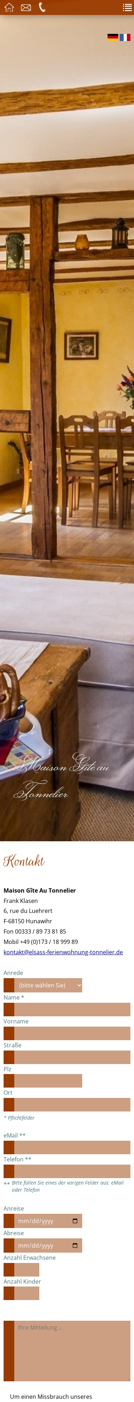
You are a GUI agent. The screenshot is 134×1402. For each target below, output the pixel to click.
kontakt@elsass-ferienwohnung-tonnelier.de (63, 952)
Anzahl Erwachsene (30, 1258)
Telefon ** (17, 1159)
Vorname (16, 1021)
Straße (12, 1045)
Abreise (14, 1233)
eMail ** (15, 1135)
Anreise (14, 1208)
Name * (14, 997)
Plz (7, 1069)
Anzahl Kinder (22, 1281)
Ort (8, 1093)
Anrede (13, 973)
